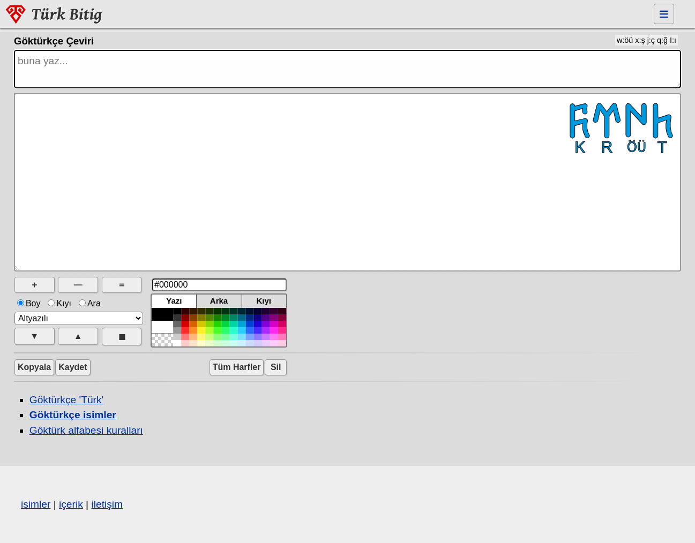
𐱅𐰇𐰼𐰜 (347, 182)
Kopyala (34, 367)
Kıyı (60, 303)
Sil (275, 367)
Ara (91, 303)
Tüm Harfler (237, 367)
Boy (30, 303)
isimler (35, 504)
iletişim (107, 504)
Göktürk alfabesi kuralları (86, 430)
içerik (71, 504)
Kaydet (72, 367)
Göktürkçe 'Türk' (66, 399)
